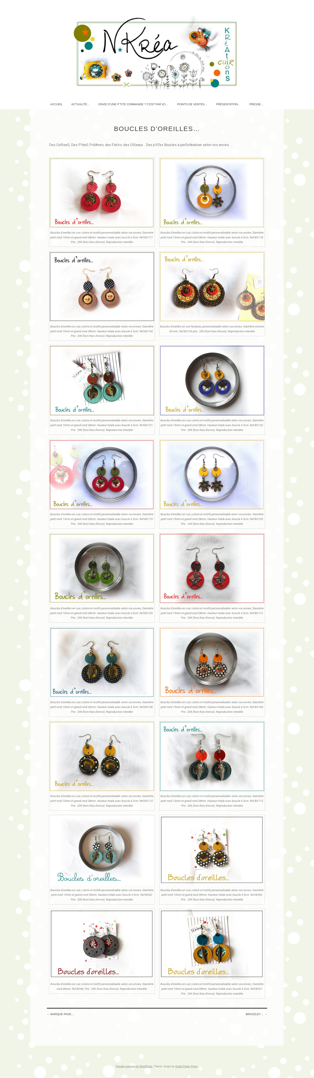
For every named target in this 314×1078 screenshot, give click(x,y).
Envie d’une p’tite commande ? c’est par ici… (134, 104)
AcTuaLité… (80, 104)
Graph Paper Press (186, 1066)
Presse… (256, 104)
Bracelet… (256, 1014)
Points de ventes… (192, 104)
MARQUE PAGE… (60, 1014)
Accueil (56, 104)
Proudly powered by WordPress (134, 1066)
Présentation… (228, 104)
